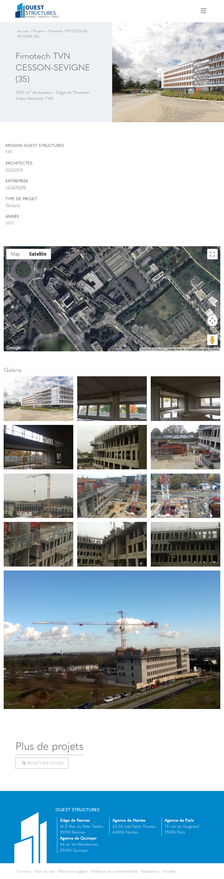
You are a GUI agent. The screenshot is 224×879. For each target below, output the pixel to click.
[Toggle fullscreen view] (212, 254)
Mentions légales (73, 871)
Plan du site (45, 871)
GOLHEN (14, 169)
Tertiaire (13, 205)
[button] (112, 295)
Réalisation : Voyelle (158, 871)
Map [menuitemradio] (15, 254)
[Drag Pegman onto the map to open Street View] (212, 340)
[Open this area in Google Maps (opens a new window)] (13, 348)
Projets (38, 30)
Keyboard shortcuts (152, 349)
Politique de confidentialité (114, 871)
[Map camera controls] (212, 321)
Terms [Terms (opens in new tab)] (215, 349)
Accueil (23, 30)
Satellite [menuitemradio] (37, 254)
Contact (24, 871)
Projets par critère (43, 762)
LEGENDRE (16, 187)
